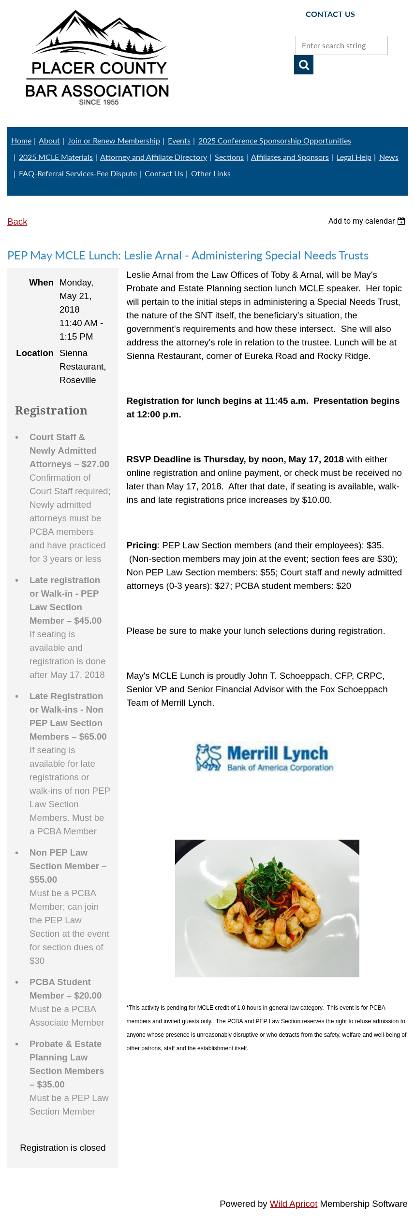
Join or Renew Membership (114, 140)
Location (35, 353)
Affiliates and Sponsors (290, 156)
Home (21, 140)
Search (303, 64)
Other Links (211, 173)
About (49, 140)
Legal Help (354, 156)
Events (179, 140)
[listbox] (368, 221)
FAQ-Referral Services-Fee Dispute (78, 173)
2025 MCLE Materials (56, 156)
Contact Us (164, 173)
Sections (229, 156)
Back (17, 221)
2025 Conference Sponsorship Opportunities (274, 140)
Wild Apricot (294, 1204)
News (389, 156)
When (41, 282)
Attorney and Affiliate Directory (153, 156)
